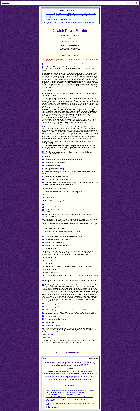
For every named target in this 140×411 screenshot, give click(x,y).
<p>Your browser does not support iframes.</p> (70, 15)
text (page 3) (51, 334)
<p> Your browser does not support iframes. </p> (70, 383)
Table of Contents (52, 337)
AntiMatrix (5, 3)
